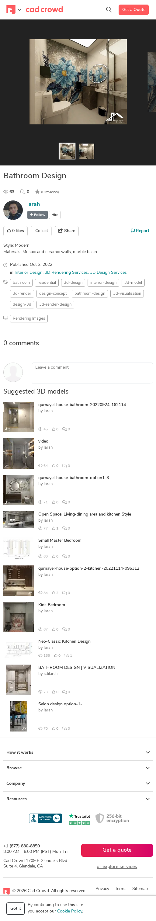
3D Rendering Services (66, 272)
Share (66, 230)
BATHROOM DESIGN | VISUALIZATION (76, 668)
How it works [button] (78, 752)
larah (33, 204)
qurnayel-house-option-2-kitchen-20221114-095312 (88, 568)
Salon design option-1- (60, 704)
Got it (15, 908)
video (43, 441)
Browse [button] (78, 768)
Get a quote (117, 850)
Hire (54, 215)
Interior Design (29, 272)
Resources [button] (78, 799)
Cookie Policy (69, 911)
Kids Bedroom (51, 605)
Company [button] (78, 783)
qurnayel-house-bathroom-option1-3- (74, 478)
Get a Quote (133, 10)
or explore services (117, 866)
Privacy (102, 889)
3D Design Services (108, 272)
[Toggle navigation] (14, 9)
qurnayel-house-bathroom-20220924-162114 (82, 405)
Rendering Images (29, 319)
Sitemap (140, 889)
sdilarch (50, 674)
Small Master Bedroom (59, 540)
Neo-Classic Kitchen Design (64, 641)
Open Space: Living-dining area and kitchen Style (84, 514)
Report (140, 230)
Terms (121, 889)
